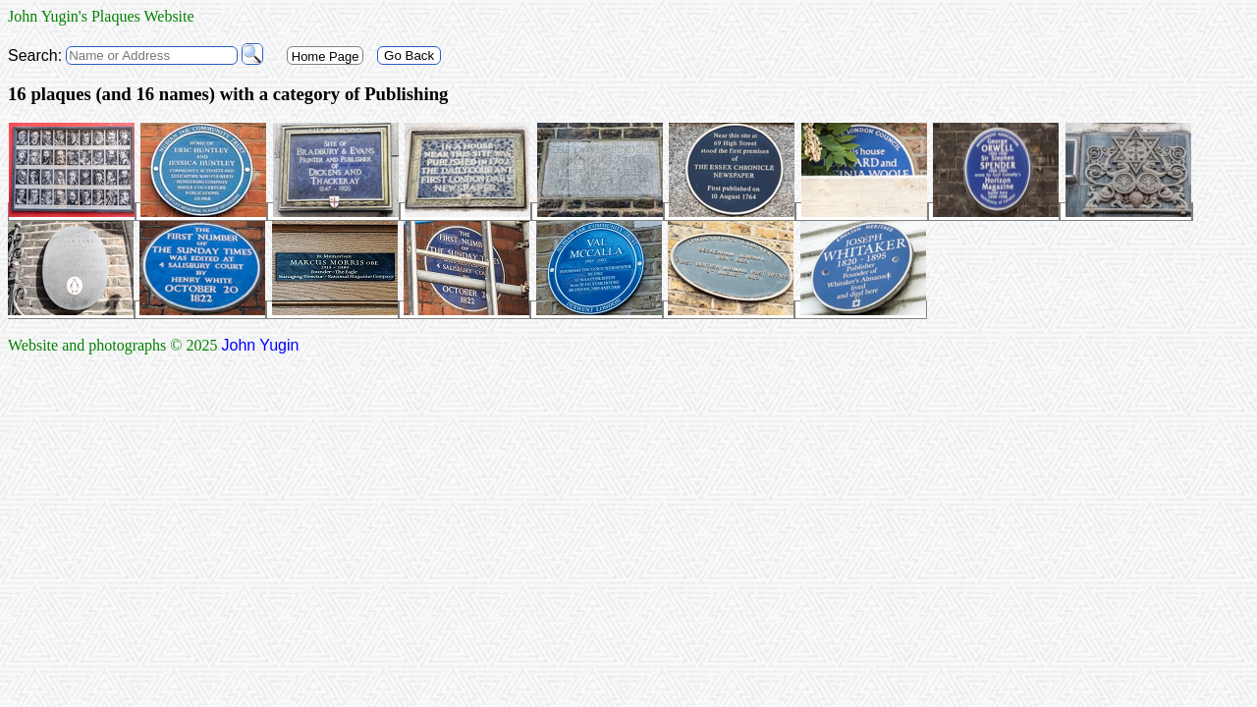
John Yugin (261, 345)
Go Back (409, 55)
